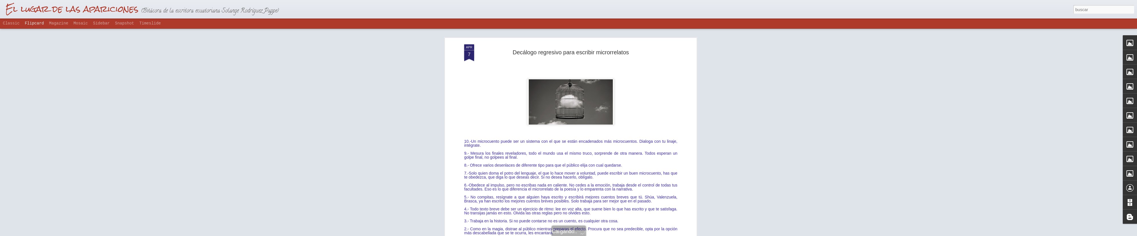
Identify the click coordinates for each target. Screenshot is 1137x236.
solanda (596, 95)
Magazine (58, 23)
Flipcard (34, 23)
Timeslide (150, 23)
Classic (11, 23)
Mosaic (80, 23)
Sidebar (101, 23)
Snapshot (124, 23)
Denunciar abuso (609, 233)
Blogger (590, 233)
